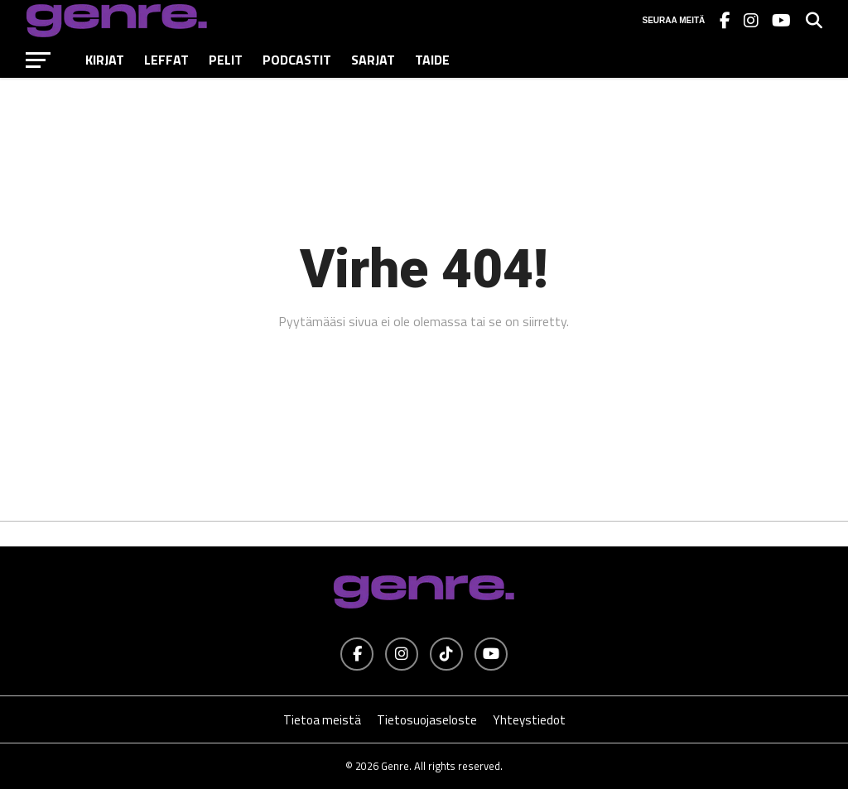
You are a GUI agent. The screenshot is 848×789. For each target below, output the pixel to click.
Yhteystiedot (529, 719)
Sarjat (373, 60)
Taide (432, 60)
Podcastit (297, 60)
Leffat (166, 60)
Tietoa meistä (322, 719)
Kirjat (104, 60)
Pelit (226, 60)
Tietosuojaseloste (427, 719)
